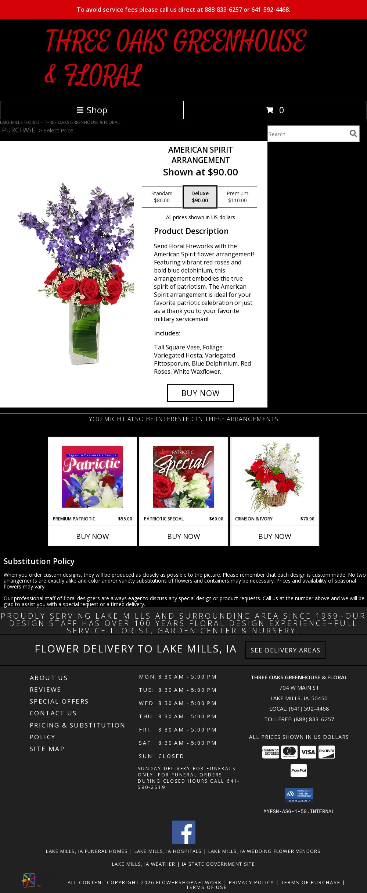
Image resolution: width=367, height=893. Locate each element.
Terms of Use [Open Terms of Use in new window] (206, 886)
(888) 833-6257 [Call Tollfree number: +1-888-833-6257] (314, 719)
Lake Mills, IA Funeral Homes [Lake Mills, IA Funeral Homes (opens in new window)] (87, 850)
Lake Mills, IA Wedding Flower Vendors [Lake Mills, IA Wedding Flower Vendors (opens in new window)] (264, 850)
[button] (299, 795)
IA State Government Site (218, 863)
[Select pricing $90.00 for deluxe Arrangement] (200, 197)
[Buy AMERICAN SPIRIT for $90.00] (200, 393)
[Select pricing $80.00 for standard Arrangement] (162, 197)
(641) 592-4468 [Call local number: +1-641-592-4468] (309, 708)
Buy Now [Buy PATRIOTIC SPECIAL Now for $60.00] (183, 536)
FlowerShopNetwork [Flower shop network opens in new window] (189, 882)
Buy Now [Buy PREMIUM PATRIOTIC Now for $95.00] (92, 536)
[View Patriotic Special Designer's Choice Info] (183, 477)
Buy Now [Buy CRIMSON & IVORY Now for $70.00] (274, 536)
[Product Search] (307, 134)
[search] (353, 133)
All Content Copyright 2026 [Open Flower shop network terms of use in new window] (111, 882)
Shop (91, 110)
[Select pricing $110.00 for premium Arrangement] (237, 197)
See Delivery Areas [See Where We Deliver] (286, 650)
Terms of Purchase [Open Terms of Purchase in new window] (311, 882)
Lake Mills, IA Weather (144, 863)
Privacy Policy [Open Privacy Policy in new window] (251, 882)
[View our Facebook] (183, 841)
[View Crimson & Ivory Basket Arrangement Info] (274, 477)
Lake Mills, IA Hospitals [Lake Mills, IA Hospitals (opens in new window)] (168, 850)
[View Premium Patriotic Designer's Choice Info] (92, 477)
